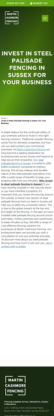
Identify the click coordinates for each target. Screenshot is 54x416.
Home (3, 118)
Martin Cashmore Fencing (31, 149)
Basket (39, 3)
